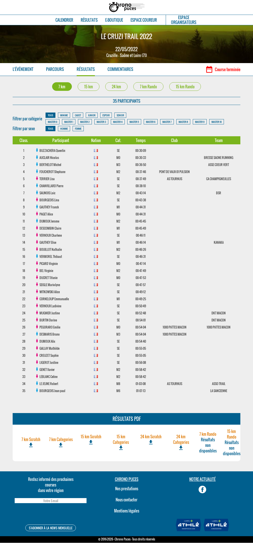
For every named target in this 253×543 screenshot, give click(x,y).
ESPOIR (106, 115)
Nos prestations (126, 489)
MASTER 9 (199, 122)
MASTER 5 (134, 122)
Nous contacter (126, 500)
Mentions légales (126, 511)
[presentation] (51, 515)
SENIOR (120, 115)
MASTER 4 (117, 122)
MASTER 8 (183, 122)
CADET (78, 115)
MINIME (64, 115)
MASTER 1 (68, 122)
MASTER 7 (167, 122)
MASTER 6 (150, 122)
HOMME (64, 129)
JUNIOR (91, 115)
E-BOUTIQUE (114, 20)
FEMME (78, 129)
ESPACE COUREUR (144, 20)
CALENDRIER (64, 20)
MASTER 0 (52, 122)
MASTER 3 (101, 122)
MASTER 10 (217, 122)
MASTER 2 (85, 122)
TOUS (50, 115)
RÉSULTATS (89, 20)
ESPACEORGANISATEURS (183, 20)
